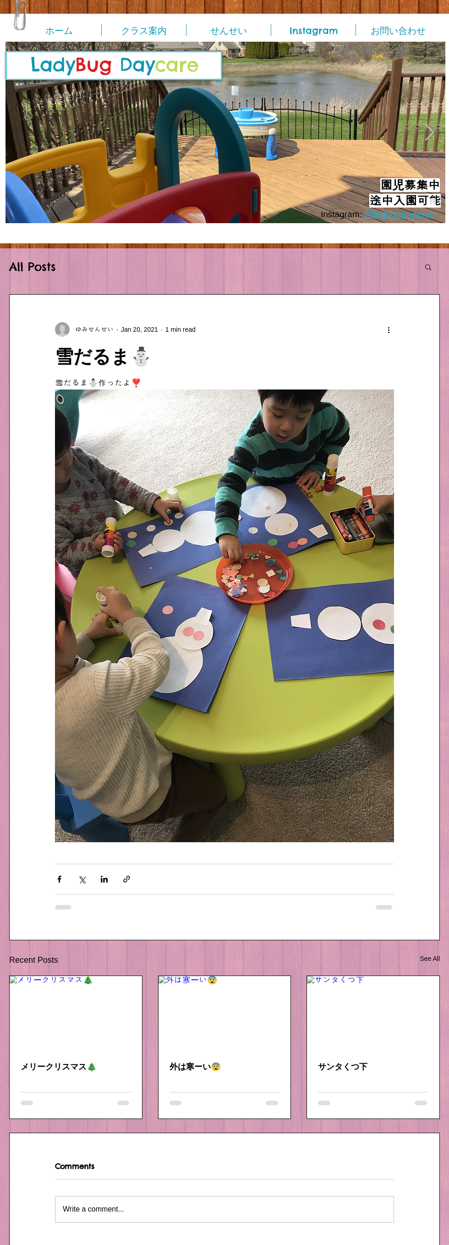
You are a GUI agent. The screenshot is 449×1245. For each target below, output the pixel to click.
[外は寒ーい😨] (225, 1013)
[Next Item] (429, 133)
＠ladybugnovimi (399, 214)
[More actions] (388, 329)
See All (430, 958)
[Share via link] (126, 879)
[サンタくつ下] (373, 1013)
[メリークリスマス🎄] (76, 1013)
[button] (428, 266)
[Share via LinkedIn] (104, 879)
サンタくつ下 (342, 1066)
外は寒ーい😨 (195, 1066)
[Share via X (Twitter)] (81, 879)
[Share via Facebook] (59, 879)
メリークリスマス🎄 (59, 1066)
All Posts (32, 267)
